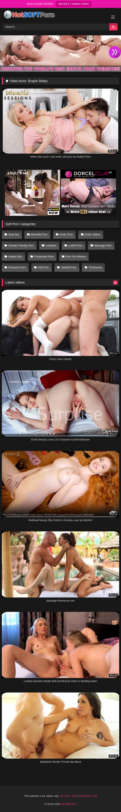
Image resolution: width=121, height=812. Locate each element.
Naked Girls (15, 256)
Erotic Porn (66, 234)
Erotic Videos (92, 234)
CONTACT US (88, 796)
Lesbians (51, 245)
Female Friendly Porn (21, 245)
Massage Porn (103, 245)
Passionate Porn (44, 256)
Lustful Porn (75, 245)
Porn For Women (76, 256)
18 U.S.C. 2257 (69, 796)
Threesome (95, 267)
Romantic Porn (17, 267)
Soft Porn (43, 267)
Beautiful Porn (39, 234)
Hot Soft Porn (68, 804)
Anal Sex (13, 234)
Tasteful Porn (68, 267)
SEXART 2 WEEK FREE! (73, 3)
